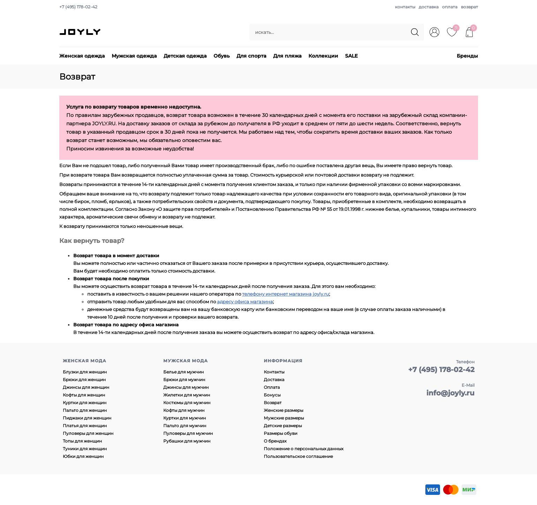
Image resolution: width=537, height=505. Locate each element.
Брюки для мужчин (184, 379)
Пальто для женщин (85, 410)
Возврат (273, 402)
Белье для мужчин (183, 371)
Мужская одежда (134, 56)
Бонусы (272, 395)
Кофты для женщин (84, 395)
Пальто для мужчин (184, 425)
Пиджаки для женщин (87, 418)
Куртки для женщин (84, 402)
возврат (469, 6)
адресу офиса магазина (245, 301)
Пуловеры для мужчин (188, 433)
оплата (449, 6)
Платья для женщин (85, 425)
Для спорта (251, 56)
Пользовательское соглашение (298, 456)
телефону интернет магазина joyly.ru (285, 294)
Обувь (222, 56)
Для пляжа (287, 56)
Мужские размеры (284, 418)
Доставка (274, 379)
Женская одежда (82, 56)
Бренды (467, 56)
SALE (351, 56)
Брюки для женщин (84, 379)
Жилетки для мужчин (186, 395)
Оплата (272, 387)
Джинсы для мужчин (186, 387)
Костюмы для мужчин (186, 402)
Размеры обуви (280, 433)
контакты (405, 6)
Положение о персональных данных (303, 448)
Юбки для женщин (83, 456)
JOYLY (80, 32)
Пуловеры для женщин (88, 433)
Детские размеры (283, 425)
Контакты (274, 371)
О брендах (275, 441)
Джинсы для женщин (86, 387)
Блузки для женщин (85, 371)
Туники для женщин (85, 448)
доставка (429, 6)
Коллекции (323, 56)
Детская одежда (185, 56)
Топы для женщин (82, 441)
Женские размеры (283, 410)
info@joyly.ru (450, 393)
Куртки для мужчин (184, 418)
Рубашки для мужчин (186, 441)
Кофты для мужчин (183, 410)
